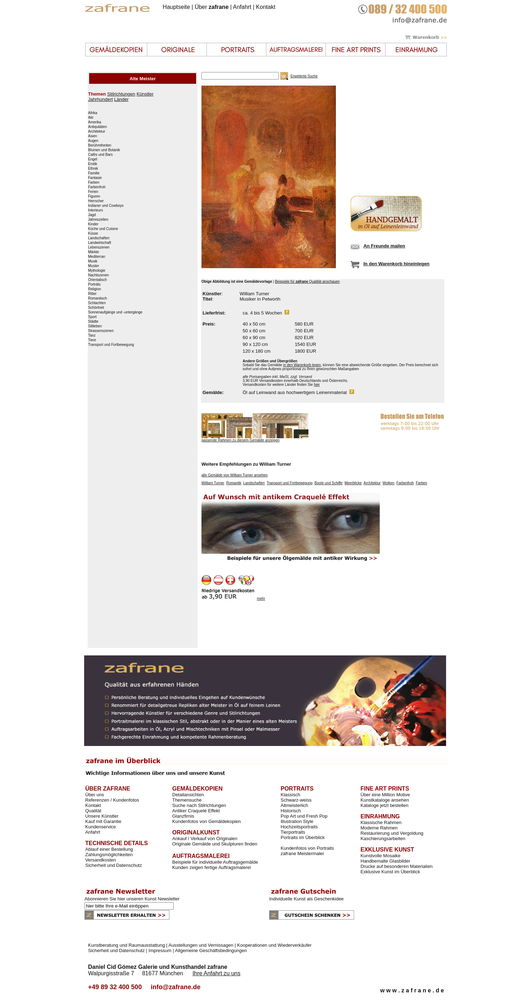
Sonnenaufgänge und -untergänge (115, 312)
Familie (93, 173)
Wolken (388, 483)
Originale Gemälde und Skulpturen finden (214, 844)
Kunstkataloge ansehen (384, 800)
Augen (93, 140)
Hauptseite (176, 7)
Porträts (94, 284)
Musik (92, 261)
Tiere (92, 340)
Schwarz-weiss (296, 800)
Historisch (291, 810)
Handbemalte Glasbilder (385, 861)
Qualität (93, 810)
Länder (121, 99)
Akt (90, 117)
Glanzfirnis (183, 816)
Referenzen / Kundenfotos (112, 800)
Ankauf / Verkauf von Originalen (204, 838)
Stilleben (95, 326)
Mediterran (96, 256)
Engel (92, 159)
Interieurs (95, 210)
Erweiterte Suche (304, 76)
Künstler (145, 94)
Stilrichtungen (121, 94)
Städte (93, 321)
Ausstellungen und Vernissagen (200, 945)
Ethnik (93, 168)
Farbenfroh (97, 187)
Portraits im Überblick (303, 837)
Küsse (93, 233)
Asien (92, 136)
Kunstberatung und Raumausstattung (126, 945)
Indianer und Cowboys (106, 205)
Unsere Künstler (101, 816)
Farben (93, 182)
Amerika (94, 122)
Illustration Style (297, 821)
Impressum (160, 950)
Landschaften (98, 238)
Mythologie (96, 270)
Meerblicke (353, 483)
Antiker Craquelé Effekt (196, 810)
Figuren (94, 196)
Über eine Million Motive (385, 794)
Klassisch (290, 794)
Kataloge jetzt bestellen (384, 805)
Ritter (92, 293)
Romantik (233, 483)
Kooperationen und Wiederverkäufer (274, 945)
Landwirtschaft (99, 242)
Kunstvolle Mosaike (380, 855)
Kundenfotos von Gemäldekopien (206, 821)
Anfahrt (242, 7)
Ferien (93, 191)
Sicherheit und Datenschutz (113, 865)
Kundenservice (100, 826)
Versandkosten (100, 860)
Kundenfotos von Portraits (307, 848)
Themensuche (186, 800)
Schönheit (96, 307)
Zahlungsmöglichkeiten (109, 854)
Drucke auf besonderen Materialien (396, 866)
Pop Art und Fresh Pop (304, 816)
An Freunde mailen (384, 246)
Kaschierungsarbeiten (382, 838)
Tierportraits (293, 832)
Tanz (92, 335)
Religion (94, 289)
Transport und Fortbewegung (111, 344)
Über (212, 7)
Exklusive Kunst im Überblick (390, 871)
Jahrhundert (100, 99)
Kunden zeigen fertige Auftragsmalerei (211, 867)
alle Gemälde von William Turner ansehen (234, 475)
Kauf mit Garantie (103, 821)
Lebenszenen (98, 247)
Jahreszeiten (98, 219)
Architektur (96, 131)
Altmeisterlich (294, 805)
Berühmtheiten (99, 145)
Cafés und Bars (100, 154)
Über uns (94, 794)
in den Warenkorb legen (302, 365)
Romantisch (97, 298)
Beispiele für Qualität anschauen (307, 281)
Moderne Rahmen (379, 827)
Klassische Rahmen (380, 822)
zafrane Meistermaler (302, 853)
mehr (261, 598)
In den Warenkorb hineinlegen (396, 263)
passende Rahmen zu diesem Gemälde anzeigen (240, 440)
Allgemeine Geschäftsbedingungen (211, 950)
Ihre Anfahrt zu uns (216, 973)
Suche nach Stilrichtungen (199, 805)
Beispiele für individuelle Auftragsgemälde (215, 862)
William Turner (212, 483)
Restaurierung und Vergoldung (391, 833)
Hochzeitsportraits (299, 826)
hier (317, 385)
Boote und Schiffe (328, 483)
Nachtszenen (98, 275)
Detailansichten (188, 794)
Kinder (93, 224)
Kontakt (265, 7)
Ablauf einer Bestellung (109, 849)
